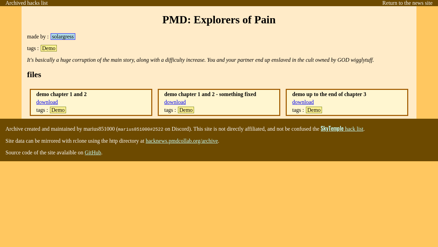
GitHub (93, 152)
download (47, 102)
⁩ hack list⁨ (342, 129)
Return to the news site (407, 3)
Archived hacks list (26, 3)
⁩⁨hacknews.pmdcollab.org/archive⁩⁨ (182, 141)
